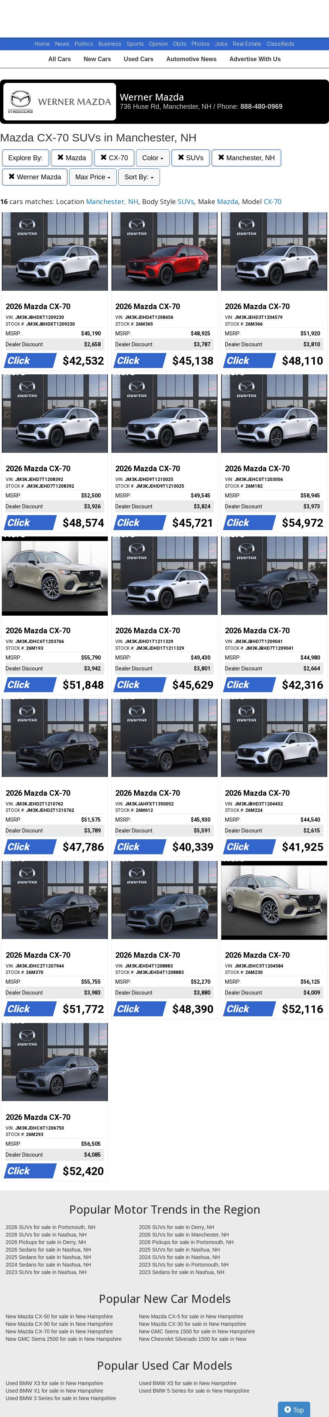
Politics (84, 44)
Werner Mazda (34, 177)
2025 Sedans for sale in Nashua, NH (48, 1257)
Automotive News (191, 59)
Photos (201, 44)
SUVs (191, 158)
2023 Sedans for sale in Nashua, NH (181, 1272)
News (62, 44)
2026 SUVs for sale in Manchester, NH (184, 1235)
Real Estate (248, 44)
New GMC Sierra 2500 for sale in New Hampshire (64, 1339)
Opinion (159, 44)
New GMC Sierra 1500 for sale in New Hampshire (197, 1331)
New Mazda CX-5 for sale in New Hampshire (191, 1316)
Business (110, 44)
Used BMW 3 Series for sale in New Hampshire (61, 1398)
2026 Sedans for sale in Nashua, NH (48, 1250)
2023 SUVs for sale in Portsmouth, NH (184, 1265)
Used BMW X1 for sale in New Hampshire (54, 1391)
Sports (136, 44)
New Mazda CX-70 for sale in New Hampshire (59, 1331)
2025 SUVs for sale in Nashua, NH (179, 1250)
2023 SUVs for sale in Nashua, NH (46, 1272)
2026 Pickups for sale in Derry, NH (46, 1242)
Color (152, 158)
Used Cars (139, 59)
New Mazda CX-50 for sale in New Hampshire (59, 1316)
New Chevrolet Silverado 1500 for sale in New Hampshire (192, 1339)
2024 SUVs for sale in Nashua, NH (179, 1257)
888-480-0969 (261, 106)
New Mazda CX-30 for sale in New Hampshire (192, 1324)
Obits (180, 44)
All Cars (59, 59)
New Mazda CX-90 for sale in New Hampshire (59, 1324)
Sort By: (139, 177)
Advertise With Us (255, 59)
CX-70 (114, 158)
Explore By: (25, 158)
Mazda (71, 158)
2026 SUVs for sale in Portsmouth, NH (50, 1227)
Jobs (222, 44)
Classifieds (280, 44)
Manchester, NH (246, 158)
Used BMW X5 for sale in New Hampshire (188, 1383)
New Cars (97, 59)
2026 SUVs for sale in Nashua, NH (46, 1235)
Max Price (92, 177)
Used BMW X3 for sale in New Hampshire (54, 1383)
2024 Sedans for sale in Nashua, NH (48, 1265)
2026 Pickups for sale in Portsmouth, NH (186, 1242)
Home (42, 44)
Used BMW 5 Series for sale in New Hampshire (194, 1391)
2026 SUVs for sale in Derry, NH (176, 1227)
